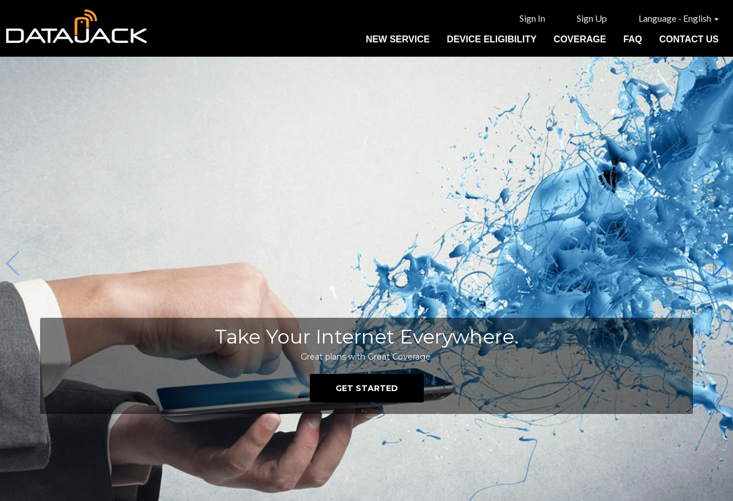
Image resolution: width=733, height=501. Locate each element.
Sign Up (592, 18)
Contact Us (689, 39)
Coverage (580, 39)
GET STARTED (367, 388)
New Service (398, 39)
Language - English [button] (679, 18)
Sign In (532, 18)
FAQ (632, 39)
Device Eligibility (491, 39)
